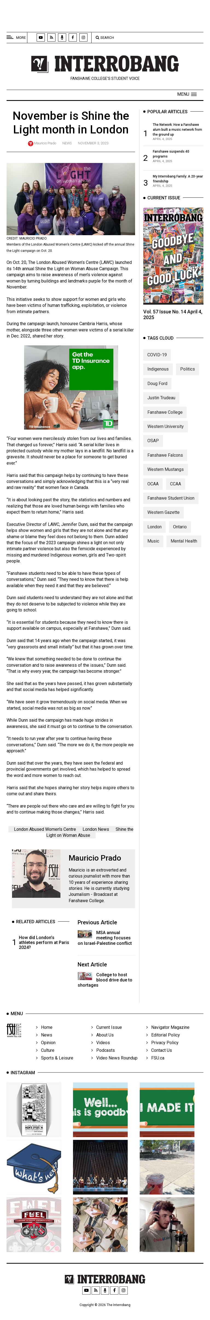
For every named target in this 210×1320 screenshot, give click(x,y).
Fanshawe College (165, 418)
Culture (45, 1058)
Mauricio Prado (45, 143)
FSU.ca (155, 1066)
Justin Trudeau (161, 403)
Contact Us (159, 1058)
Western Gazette (163, 518)
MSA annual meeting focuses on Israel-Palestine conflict (105, 938)
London (154, 532)
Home (44, 1035)
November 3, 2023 (93, 143)
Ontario (180, 532)
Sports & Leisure (54, 1066)
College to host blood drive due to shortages (105, 980)
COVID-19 (157, 360)
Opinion (46, 1051)
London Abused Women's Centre (45, 829)
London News (96, 829)
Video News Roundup (114, 1066)
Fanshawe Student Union (170, 504)
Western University (165, 432)
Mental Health (184, 547)
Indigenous (158, 375)
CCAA (175, 490)
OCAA (153, 490)
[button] (186, 94)
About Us (102, 1043)
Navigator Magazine (167, 1035)
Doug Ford (157, 389)
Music (153, 547)
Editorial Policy (163, 1043)
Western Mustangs (165, 475)
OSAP (153, 447)
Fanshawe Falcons (165, 461)
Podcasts (103, 1058)
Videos (100, 1051)
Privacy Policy (162, 1051)
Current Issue (106, 1035)
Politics (187, 375)
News (67, 143)
